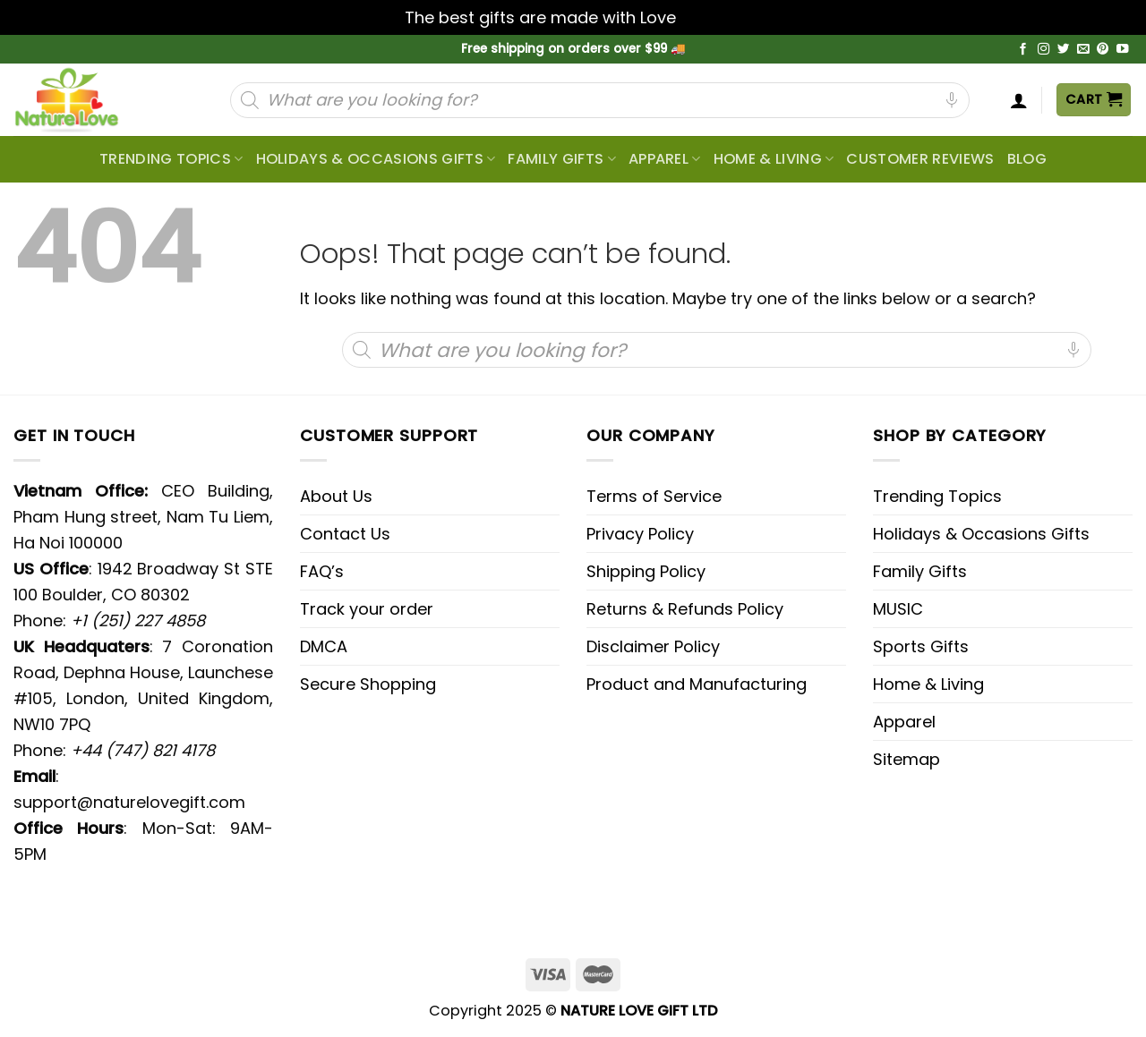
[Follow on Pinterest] (1103, 49)
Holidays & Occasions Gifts (376, 159)
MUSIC (898, 609)
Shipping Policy (646, 571)
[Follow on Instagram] (1044, 49)
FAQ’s (322, 571)
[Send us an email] (1083, 49)
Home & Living (774, 159)
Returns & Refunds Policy (684, 609)
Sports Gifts (921, 646)
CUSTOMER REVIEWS (920, 159)
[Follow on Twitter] (1063, 49)
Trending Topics (937, 496)
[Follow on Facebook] (1023, 49)
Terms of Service (654, 496)
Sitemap (906, 759)
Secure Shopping (368, 684)
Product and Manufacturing (696, 684)
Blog (1027, 159)
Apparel (665, 159)
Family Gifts (561, 159)
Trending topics (171, 159)
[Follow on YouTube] (1122, 49)
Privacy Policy (640, 534)
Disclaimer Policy (653, 646)
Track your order (366, 609)
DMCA (323, 646)
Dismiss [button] (710, 17)
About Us (336, 496)
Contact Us (345, 534)
